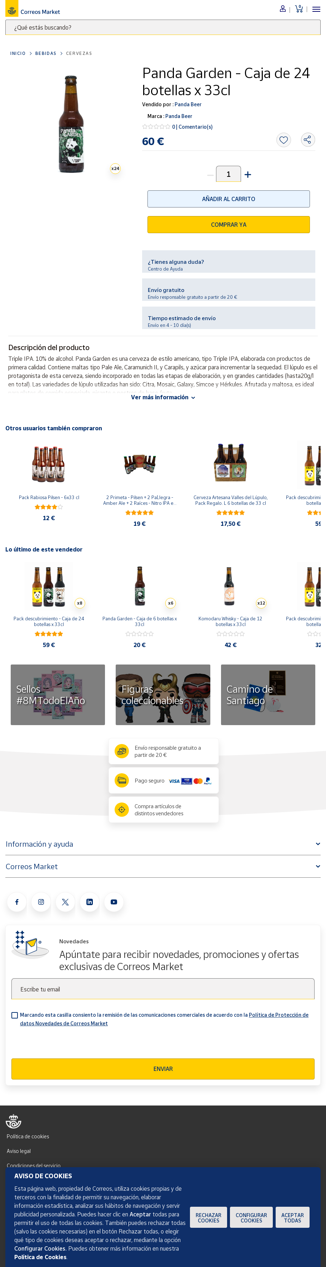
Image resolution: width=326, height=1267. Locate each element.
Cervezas (79, 53)
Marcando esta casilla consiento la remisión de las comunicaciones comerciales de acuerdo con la (164, 1019)
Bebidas (46, 53)
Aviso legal (19, 1151)
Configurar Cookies (251, 1218)
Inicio (18, 53)
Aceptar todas (292, 1218)
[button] (247, 173)
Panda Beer (188, 104)
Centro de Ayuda (165, 269)
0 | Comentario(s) (192, 127)
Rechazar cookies (208, 1218)
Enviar (163, 1068)
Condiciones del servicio (34, 1166)
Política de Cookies (40, 1257)
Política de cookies (28, 1136)
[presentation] (65, 1044)
